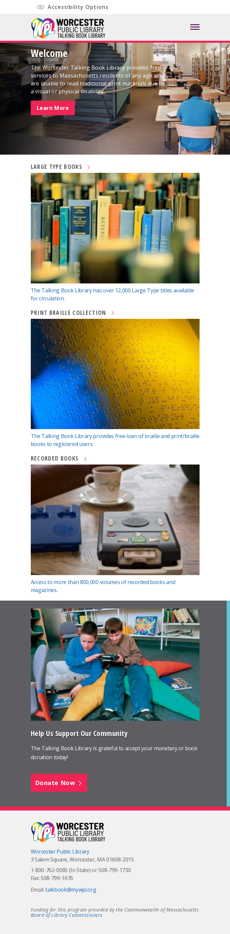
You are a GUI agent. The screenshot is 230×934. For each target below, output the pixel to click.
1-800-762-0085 (49, 870)
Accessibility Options (72, 7)
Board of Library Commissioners (67, 915)
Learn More (53, 108)
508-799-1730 (114, 870)
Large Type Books (61, 167)
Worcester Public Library (60, 851)
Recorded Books (59, 458)
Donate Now (59, 783)
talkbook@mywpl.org (70, 889)
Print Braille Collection (73, 313)
